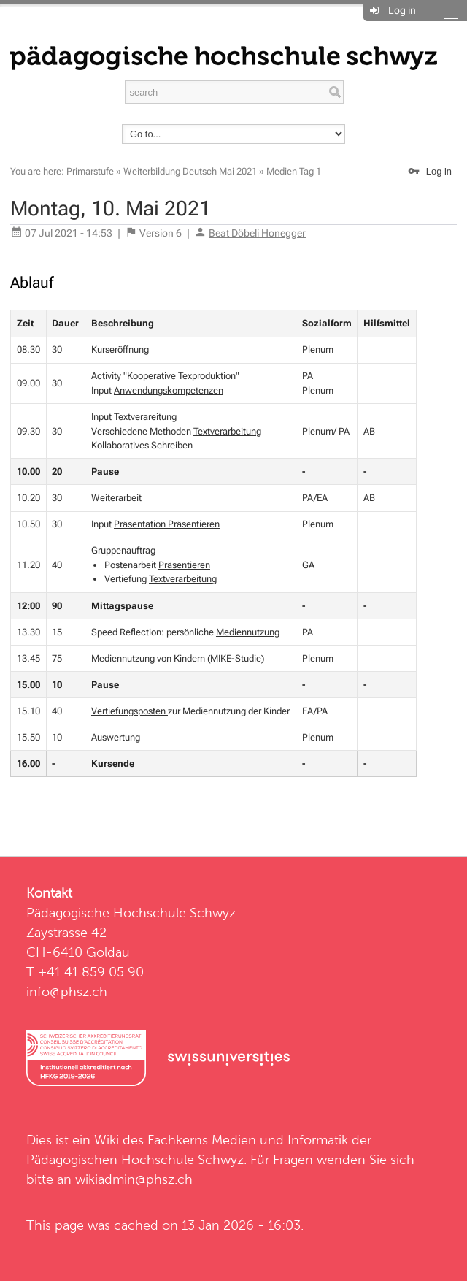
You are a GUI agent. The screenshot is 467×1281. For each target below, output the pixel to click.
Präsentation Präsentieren (167, 524)
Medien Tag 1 (293, 171)
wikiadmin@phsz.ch (134, 1179)
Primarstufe (90, 171)
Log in (402, 10)
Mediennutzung (247, 632)
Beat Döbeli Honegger (257, 233)
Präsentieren (184, 564)
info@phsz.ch (66, 991)
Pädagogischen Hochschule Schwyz (135, 1159)
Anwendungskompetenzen (168, 390)
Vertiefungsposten (129, 710)
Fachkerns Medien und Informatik (247, 1139)
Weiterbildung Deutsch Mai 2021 (190, 171)
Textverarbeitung (227, 431)
